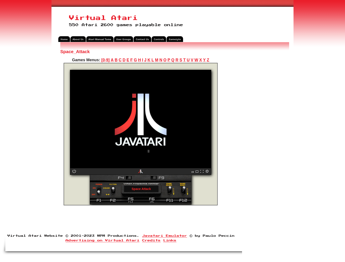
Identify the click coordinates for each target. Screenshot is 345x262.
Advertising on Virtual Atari (102, 240)
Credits (151, 240)
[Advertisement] (255, 115)
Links (169, 240)
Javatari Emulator (164, 236)
